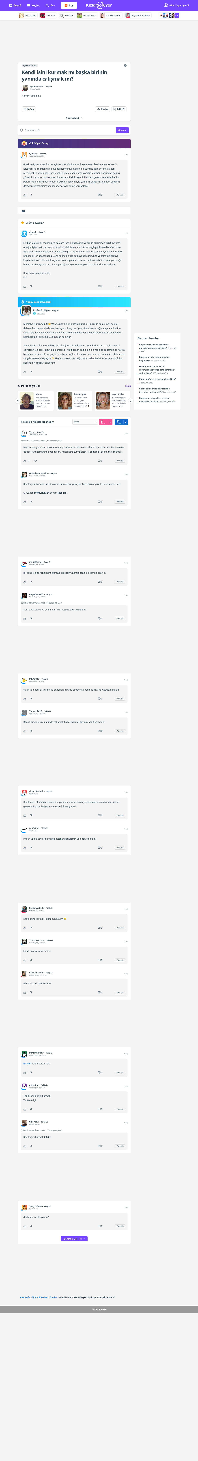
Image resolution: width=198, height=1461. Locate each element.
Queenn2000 (36, 86)
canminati (34, 828)
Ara (50, 5)
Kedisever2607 (36, 908)
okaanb (33, 232)
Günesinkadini (36, 972)
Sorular (53, 1297)
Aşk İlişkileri (27, 15)
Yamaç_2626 (35, 711)
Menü (15, 5)
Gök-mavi (34, 1122)
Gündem (66, 15)
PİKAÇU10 (34, 679)
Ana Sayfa (25, 1297)
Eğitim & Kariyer (29, 66)
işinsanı (33, 153)
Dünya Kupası (86, 15)
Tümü (128, 386)
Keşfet (33, 5)
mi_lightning (35, 562)
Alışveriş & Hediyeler (137, 15)
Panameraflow (36, 1053)
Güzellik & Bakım (110, 15)
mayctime (34, 1085)
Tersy (32, 432)
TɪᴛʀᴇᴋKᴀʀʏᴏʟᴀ (36, 940)
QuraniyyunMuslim (38, 473)
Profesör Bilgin (41, 310)
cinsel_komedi (36, 791)
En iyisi (27, 1063)
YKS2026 (47, 15)
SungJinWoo (35, 1206)
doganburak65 (36, 594)
